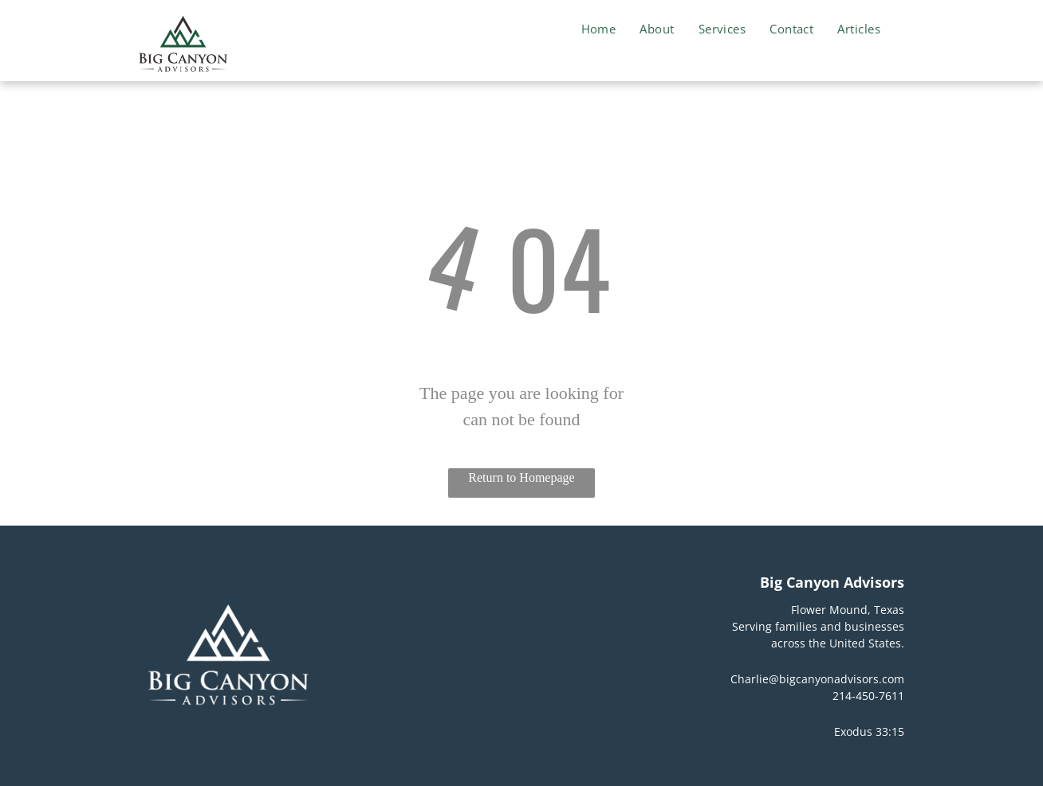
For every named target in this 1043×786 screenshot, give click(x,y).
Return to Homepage (521, 477)
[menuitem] (598, 28)
